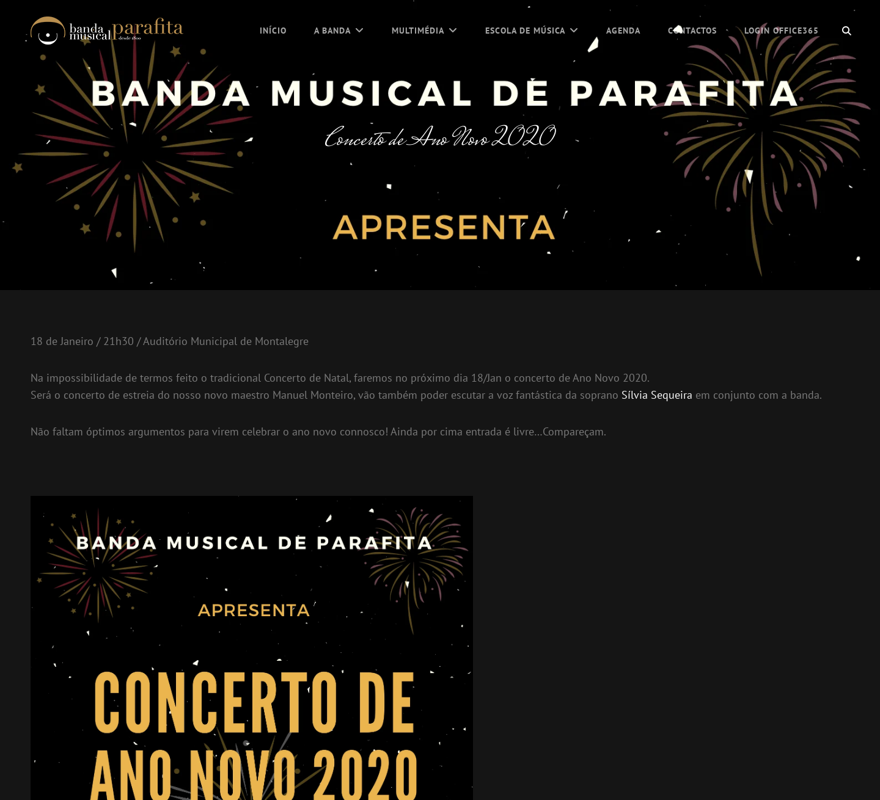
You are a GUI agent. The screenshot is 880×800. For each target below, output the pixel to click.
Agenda (623, 30)
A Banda (332, 30)
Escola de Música (525, 30)
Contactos (692, 30)
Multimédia (418, 30)
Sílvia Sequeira (657, 395)
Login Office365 (781, 30)
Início (273, 30)
